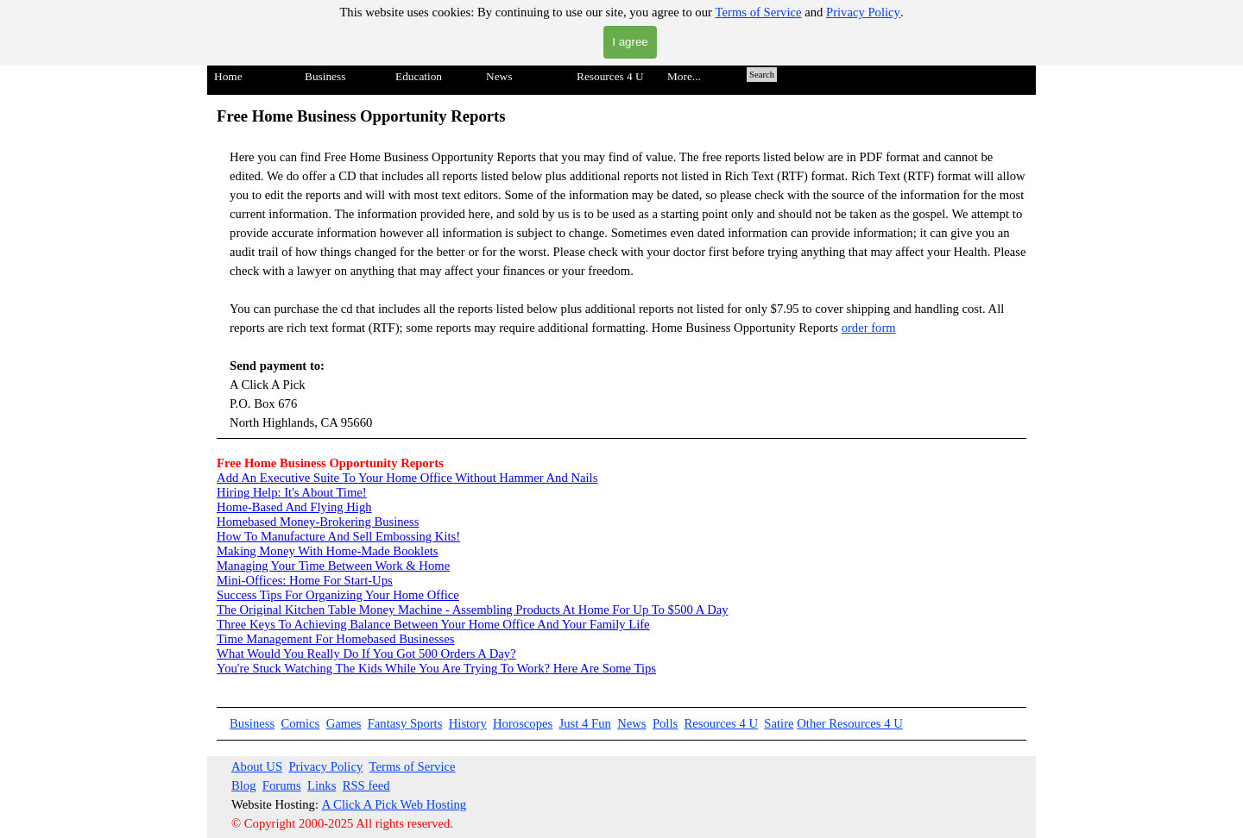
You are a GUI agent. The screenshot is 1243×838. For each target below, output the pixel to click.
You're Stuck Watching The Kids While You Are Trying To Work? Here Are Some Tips (436, 668)
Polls (665, 723)
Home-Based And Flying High (294, 507)
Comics (300, 723)
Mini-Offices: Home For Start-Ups (305, 580)
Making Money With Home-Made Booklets (327, 551)
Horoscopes (522, 723)
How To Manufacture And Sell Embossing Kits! (338, 536)
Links (321, 785)
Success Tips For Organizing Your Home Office (338, 595)
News (631, 723)
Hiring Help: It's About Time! (292, 492)
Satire (778, 723)
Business (252, 723)
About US (256, 766)
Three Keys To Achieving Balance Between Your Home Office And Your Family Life (433, 624)
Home (228, 76)
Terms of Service (759, 12)
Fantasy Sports (405, 723)
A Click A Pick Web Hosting (394, 804)
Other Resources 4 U (850, 723)
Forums (281, 785)
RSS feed (366, 785)
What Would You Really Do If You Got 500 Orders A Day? (366, 653)
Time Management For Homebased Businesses (335, 639)
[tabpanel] (621, 271)
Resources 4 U (721, 723)
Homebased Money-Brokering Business (318, 521)
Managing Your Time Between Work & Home (333, 565)
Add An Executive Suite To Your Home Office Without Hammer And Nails (407, 478)
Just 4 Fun (585, 723)
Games (344, 723)
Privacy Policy (863, 12)
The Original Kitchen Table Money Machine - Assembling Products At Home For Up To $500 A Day (473, 609)
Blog (243, 785)
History (468, 723)
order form (869, 328)
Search (761, 74)
